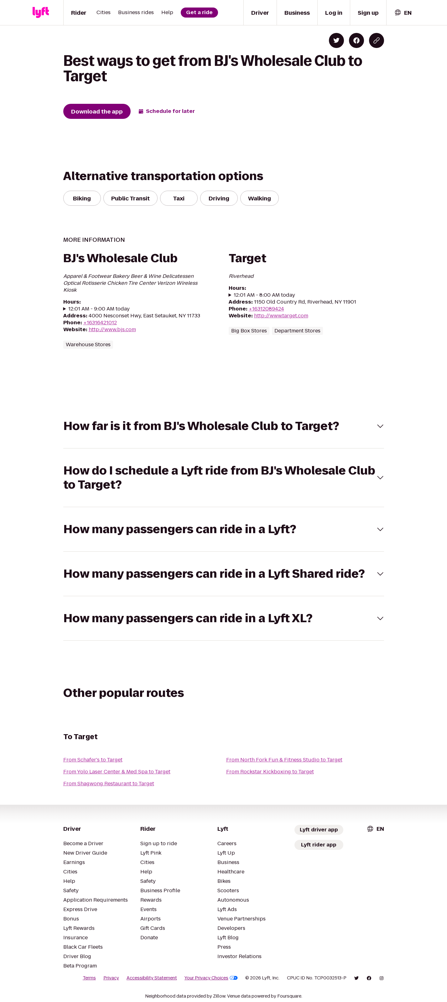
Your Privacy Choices (211, 978)
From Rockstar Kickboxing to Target (270, 771)
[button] (223, 426)
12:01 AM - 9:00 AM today (99, 308)
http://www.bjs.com (112, 329)
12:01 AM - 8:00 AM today (264, 295)
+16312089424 (266, 308)
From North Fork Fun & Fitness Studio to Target (284, 759)
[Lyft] (41, 13)
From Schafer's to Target (92, 759)
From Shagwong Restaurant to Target (108, 783)
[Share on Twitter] (336, 40)
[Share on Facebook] (356, 40)
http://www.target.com (281, 315)
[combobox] (403, 13)
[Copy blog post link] (376, 40)
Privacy (111, 978)
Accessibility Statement (152, 978)
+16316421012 (100, 322)
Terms (89, 978)
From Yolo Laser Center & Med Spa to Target (116, 771)
